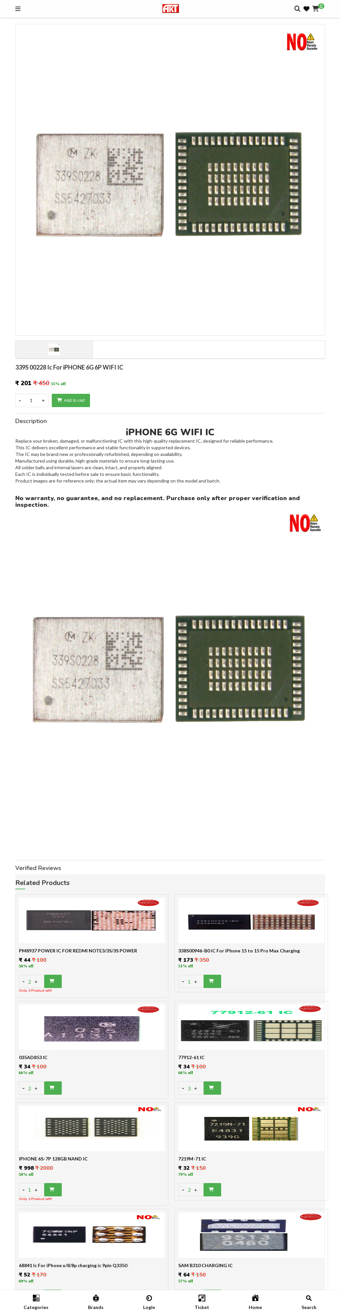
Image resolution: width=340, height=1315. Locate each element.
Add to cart (71, 400)
